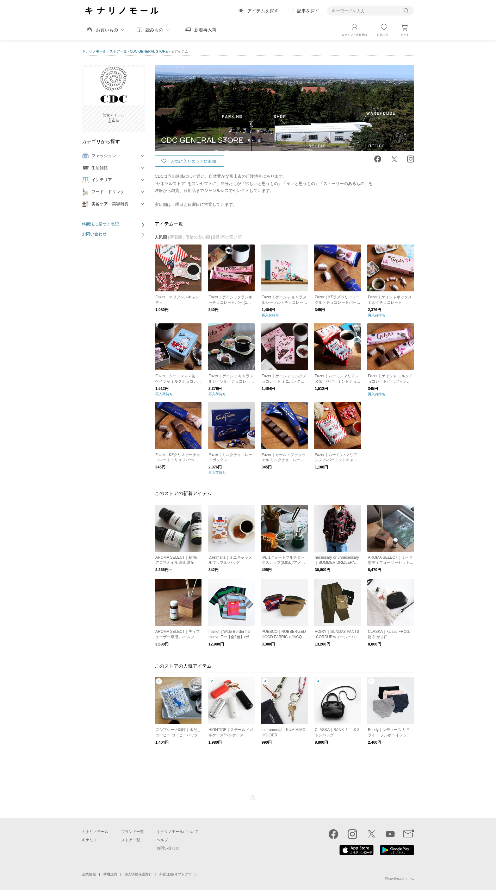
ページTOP (252, 797)
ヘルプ (162, 840)
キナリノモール (94, 51)
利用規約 (110, 874)
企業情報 (89, 874)
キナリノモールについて (177, 832)
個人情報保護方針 (138, 874)
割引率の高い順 (227, 237)
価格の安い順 (197, 237)
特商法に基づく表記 (100, 224)
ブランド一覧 (132, 832)
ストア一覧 (118, 51)
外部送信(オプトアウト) (177, 874)
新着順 (176, 237)
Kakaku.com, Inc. (401, 878)
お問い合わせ (94, 234)
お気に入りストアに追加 (193, 161)
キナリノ (89, 840)
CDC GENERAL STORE (149, 51)
